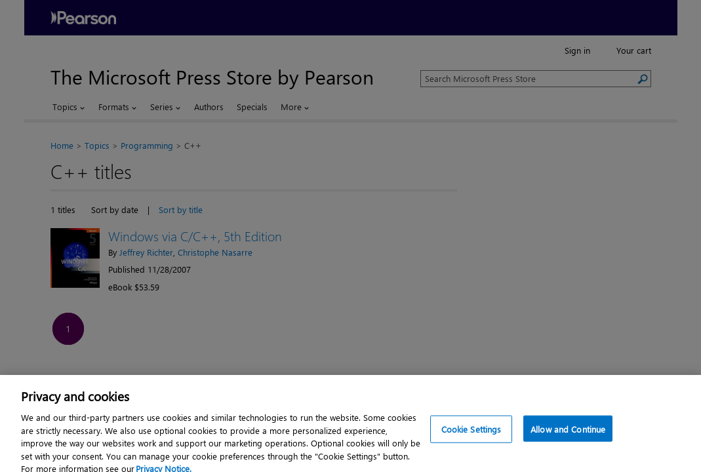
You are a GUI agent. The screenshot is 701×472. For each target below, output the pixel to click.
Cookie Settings (471, 435)
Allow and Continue (568, 435)
